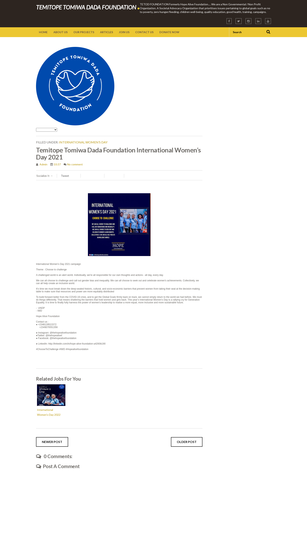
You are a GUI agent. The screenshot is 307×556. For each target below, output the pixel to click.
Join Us (124, 32)
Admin (43, 164)
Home (43, 32)
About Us (60, 32)
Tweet (65, 175)
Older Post (187, 442)
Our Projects (83, 32)
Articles (106, 32)
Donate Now (169, 32)
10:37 (57, 164)
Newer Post (52, 442)
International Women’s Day (83, 142)
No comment (75, 164)
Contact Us (144, 32)
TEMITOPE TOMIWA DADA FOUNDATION (88, 7)
